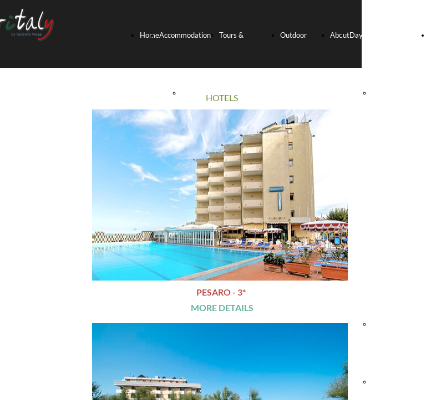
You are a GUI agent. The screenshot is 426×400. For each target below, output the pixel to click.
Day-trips (364, 35)
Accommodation (185, 35)
